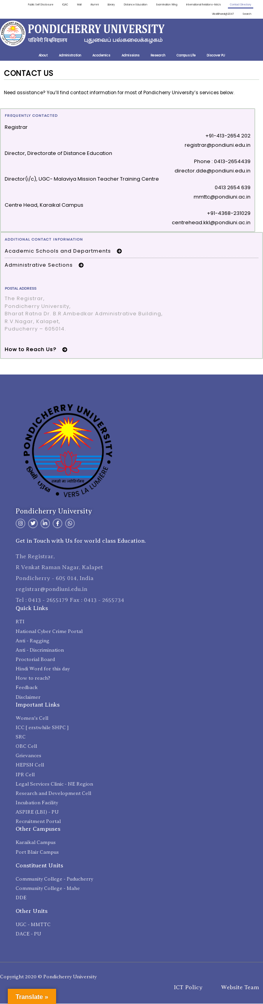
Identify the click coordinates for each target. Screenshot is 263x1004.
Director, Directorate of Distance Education (58, 153)
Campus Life (186, 56)
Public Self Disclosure (34, 4)
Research (158, 56)
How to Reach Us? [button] (37, 349)
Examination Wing (163, 4)
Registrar (16, 128)
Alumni (89, 4)
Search (247, 14)
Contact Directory (240, 4)
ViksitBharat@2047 (222, 14)
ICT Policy (188, 988)
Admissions (130, 56)
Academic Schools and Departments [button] (64, 251)
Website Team (240, 988)
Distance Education (131, 4)
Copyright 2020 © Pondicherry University (48, 977)
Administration (70, 56)
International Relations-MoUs (201, 4)
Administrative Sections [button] (45, 265)
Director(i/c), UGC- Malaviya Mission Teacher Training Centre (82, 179)
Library (106, 4)
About (43, 56)
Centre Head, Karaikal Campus (44, 205)
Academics (101, 56)
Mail (73, 4)
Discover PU (216, 56)
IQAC (59, 4)
